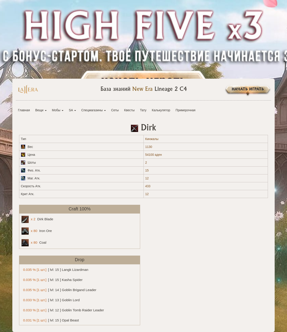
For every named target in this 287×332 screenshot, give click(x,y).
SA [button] (72, 110)
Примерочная (186, 110)
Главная (24, 110)
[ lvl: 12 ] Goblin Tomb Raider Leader (63, 310)
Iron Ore (37, 231)
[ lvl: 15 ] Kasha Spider (52, 279)
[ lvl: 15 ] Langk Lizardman (55, 269)
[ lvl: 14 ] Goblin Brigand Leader (59, 289)
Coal (34, 242)
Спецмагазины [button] (93, 110)
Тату (143, 110)
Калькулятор (161, 110)
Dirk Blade (37, 219)
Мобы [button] (57, 110)
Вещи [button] (40, 110)
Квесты (129, 110)
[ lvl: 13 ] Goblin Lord (51, 300)
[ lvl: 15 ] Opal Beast (50, 320)
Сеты (115, 110)
